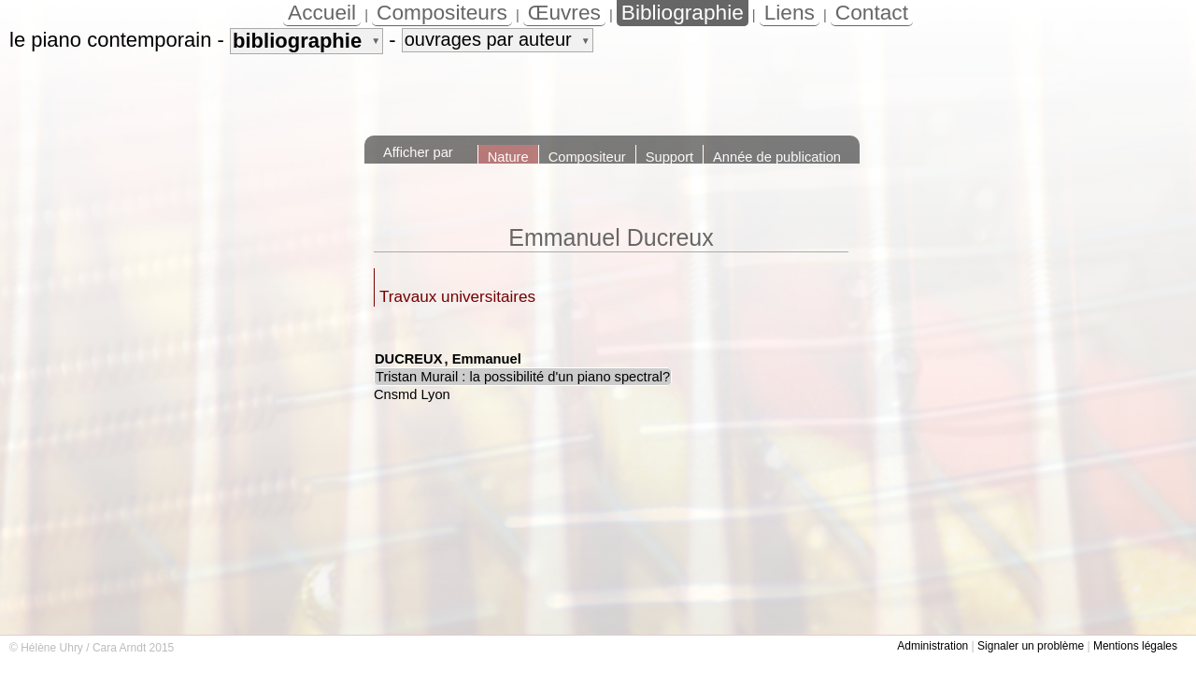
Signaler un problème (1030, 645)
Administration (932, 645)
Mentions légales (1135, 645)
